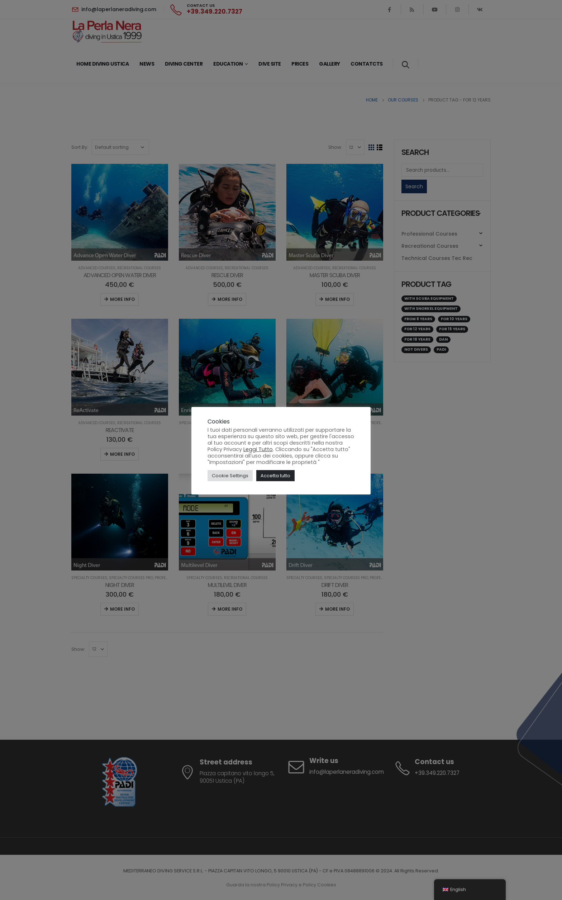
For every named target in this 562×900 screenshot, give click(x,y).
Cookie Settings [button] (230, 475)
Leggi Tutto (258, 449)
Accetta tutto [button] (275, 475)
